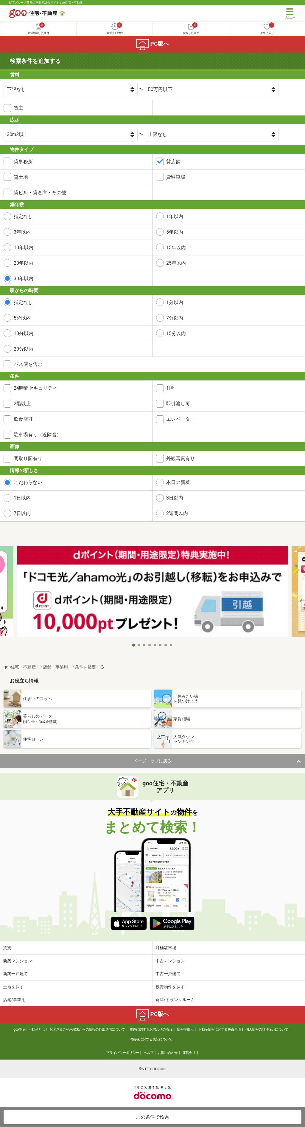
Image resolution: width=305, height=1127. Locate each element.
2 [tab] (139, 645)
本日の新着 (178, 482)
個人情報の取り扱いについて (266, 1029)
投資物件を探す (170, 986)
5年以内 (174, 232)
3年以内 (22, 232)
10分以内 (23, 333)
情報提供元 (185, 1029)
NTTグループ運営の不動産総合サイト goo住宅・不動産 (46, 2)
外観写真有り (180, 458)
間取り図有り (28, 458)
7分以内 (174, 318)
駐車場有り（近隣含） (37, 434)
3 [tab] (144, 645)
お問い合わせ (168, 1053)
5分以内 (22, 318)
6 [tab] (160, 645)
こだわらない (28, 482)
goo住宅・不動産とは (29, 1029)
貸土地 (21, 177)
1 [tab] (133, 645)
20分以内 (23, 349)
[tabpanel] (152, 592)
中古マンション (170, 960)
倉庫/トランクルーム (175, 999)
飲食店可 (23, 419)
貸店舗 (173, 161)
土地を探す (13, 986)
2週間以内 (177, 513)
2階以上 (22, 403)
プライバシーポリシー (122, 1053)
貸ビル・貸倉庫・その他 (40, 192)
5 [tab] (155, 645)
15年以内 (176, 247)
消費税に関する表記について (151, 1039)
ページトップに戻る (152, 760)
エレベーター (180, 419)
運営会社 (188, 1053)
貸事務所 (23, 161)
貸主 (18, 108)
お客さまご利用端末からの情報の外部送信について (87, 1029)
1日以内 (22, 498)
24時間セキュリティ (35, 388)
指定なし (23, 216)
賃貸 (7, 947)
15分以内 (176, 333)
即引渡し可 (178, 403)
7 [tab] (165, 645)
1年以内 (174, 216)
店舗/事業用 (14, 999)
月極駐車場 (165, 947)
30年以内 (23, 278)
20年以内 (23, 263)
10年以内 (23, 247)
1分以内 (174, 302)
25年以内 (176, 263)
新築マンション (17, 960)
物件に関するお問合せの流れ (151, 1029)
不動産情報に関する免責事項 (219, 1029)
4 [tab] (149, 645)
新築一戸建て (15, 973)
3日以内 (174, 498)
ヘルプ (148, 1053)
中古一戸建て (167, 973)
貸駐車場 (175, 177)
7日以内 (22, 513)
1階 (170, 388)
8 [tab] (171, 645)
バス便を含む (28, 364)
